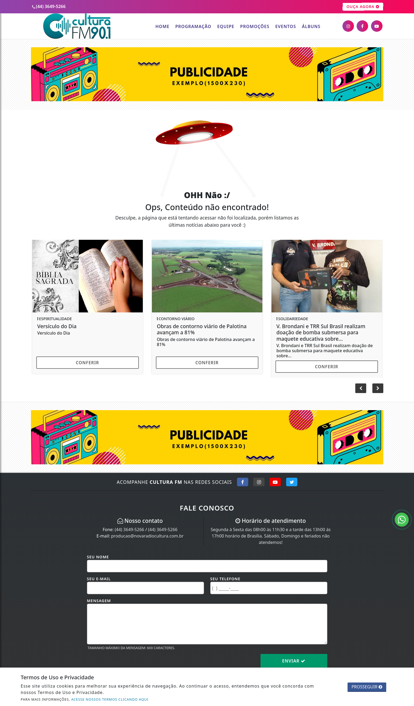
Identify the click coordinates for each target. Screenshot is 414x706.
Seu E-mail (99, 578)
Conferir (87, 363)
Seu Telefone (225, 578)
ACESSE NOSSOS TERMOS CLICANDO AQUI (109, 699)
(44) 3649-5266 (129, 529)
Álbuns (311, 26)
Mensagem (99, 600)
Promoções (254, 26)
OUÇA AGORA (362, 7)
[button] (377, 388)
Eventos (285, 26)
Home (162, 26)
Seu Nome (98, 556)
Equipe (225, 26)
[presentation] (127, 665)
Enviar (293, 661)
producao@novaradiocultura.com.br (147, 536)
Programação (193, 26)
